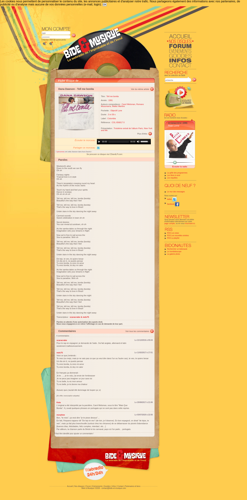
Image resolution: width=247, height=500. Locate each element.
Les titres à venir (173, 175)
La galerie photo (173, 254)
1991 (110, 100)
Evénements (97, 486)
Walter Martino (118, 106)
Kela (59, 402)
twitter (172, 199)
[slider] (118, 142)
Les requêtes (172, 178)
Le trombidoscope (174, 252)
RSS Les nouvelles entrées (178, 236)
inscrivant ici (190, 223)
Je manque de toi (174, 123)
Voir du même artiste (140, 89)
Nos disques (79, 486)
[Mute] (138, 141)
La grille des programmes (177, 173)
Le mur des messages (176, 192)
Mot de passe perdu (58, 40)
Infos (114, 486)
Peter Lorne (173, 126)
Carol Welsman (128, 104)
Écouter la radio (179, 167)
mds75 (60, 353)
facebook (173, 204)
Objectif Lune (116, 110)
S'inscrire (45, 40)
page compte (169, 223)
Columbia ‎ (112, 118)
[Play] (99, 141)
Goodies (107, 486)
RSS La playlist (173, 238)
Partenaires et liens (132, 486)
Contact (120, 486)
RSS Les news (173, 233)
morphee (61, 415)
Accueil (70, 486)
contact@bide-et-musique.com (114, 488)
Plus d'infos (142, 134)
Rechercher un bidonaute (177, 249)
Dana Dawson (66, 89)
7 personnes (60, 152)
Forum (88, 486)
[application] (124, 141)
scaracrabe (62, 340)
